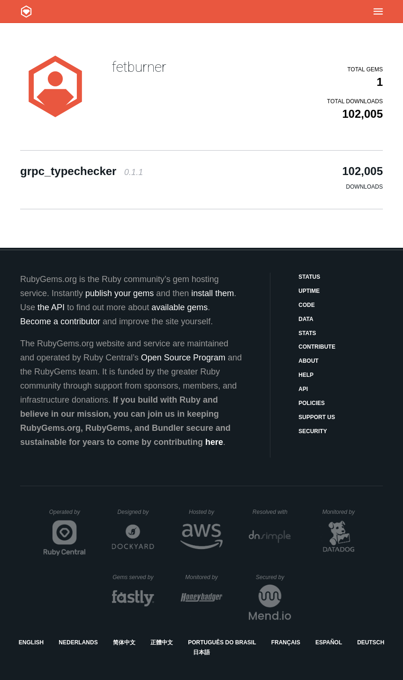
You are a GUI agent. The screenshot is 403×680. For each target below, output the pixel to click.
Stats (307, 333)
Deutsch (370, 642)
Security (313, 431)
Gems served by (133, 577)
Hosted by (206, 512)
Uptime (309, 291)
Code (307, 305)
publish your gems (119, 293)
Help (306, 375)
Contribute (317, 347)
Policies (312, 403)
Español (328, 642)
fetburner (139, 67)
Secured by (273, 577)
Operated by (67, 515)
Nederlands (78, 642)
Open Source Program (183, 357)
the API (51, 307)
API (303, 389)
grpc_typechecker (81, 171)
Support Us (317, 417)
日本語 (201, 652)
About (309, 361)
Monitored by (341, 512)
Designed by (135, 512)
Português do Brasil (222, 642)
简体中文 (124, 642)
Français (285, 642)
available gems (179, 307)
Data (306, 319)
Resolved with (272, 512)
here (214, 442)
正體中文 (161, 642)
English (31, 642)
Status (309, 277)
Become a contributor (60, 321)
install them (212, 293)
